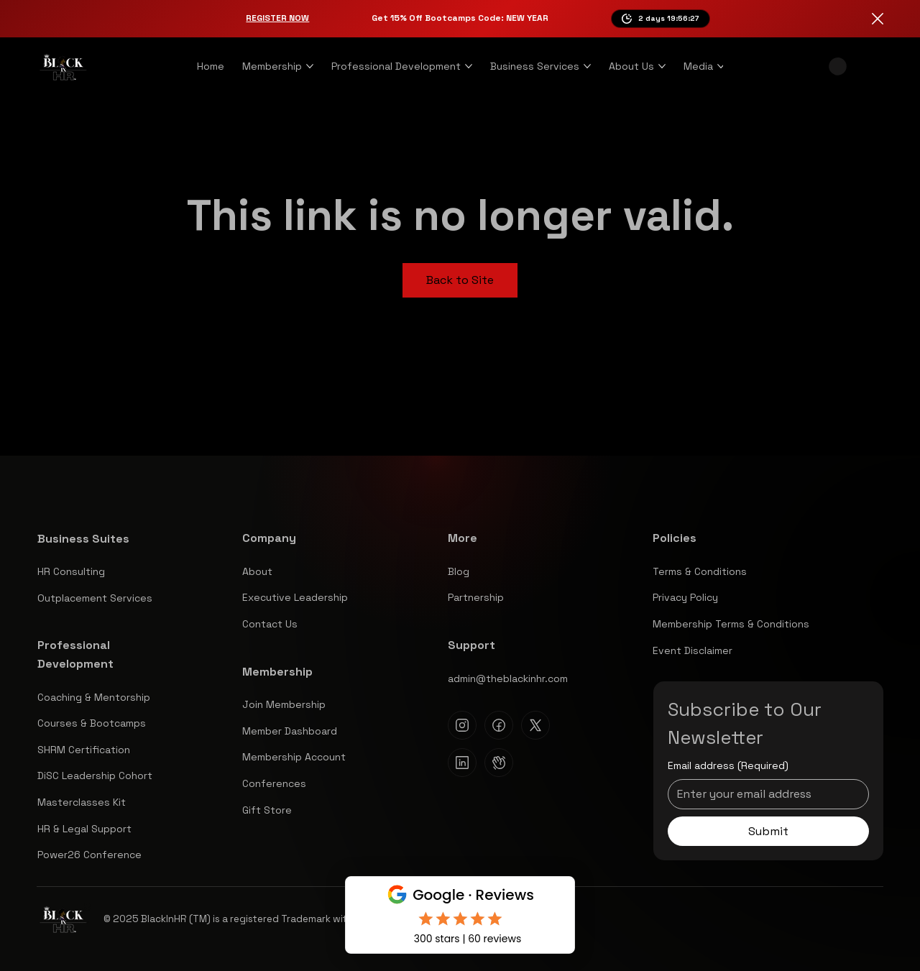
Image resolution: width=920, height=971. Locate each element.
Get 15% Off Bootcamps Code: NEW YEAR (460, 18)
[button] (838, 66)
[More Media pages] (720, 66)
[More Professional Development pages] (468, 66)
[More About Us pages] (662, 66)
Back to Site (460, 279)
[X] (535, 725)
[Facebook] (498, 725)
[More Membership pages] (309, 66)
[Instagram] (462, 725)
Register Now (277, 18)
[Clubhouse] (498, 762)
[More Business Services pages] (587, 66)
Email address (728, 766)
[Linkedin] (462, 762)
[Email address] (764, 794)
